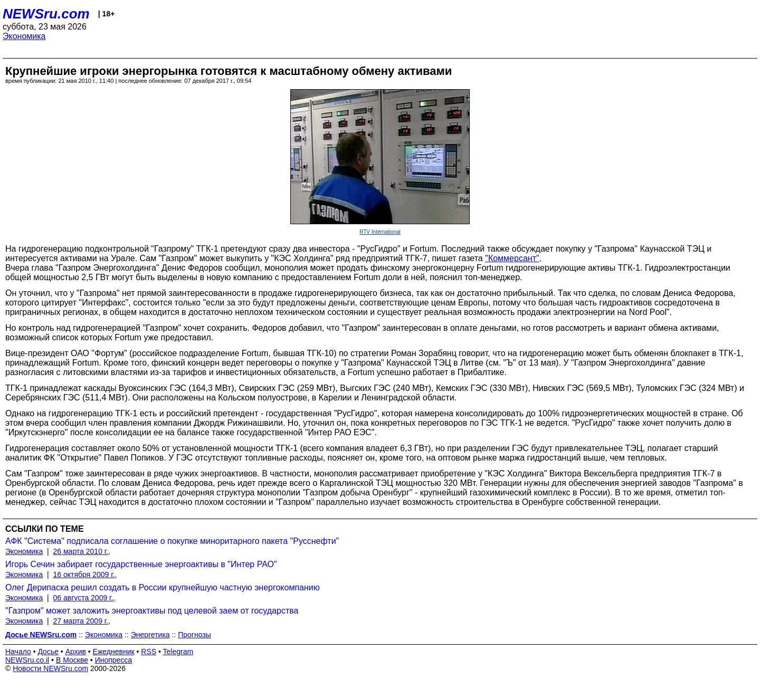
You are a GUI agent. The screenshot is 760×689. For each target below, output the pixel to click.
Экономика (24, 36)
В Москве (72, 660)
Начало (18, 651)
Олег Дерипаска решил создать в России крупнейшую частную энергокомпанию (162, 587)
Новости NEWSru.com (50, 668)
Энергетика (150, 634)
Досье (48, 651)
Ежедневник (114, 651)
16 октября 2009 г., (85, 574)
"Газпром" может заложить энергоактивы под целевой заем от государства (151, 610)
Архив (75, 651)
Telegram (178, 651)
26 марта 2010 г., (82, 551)
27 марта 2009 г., (82, 621)
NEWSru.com (46, 14)
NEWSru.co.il (27, 660)
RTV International (380, 232)
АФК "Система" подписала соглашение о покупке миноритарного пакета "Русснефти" (172, 541)
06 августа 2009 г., (84, 598)
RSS (148, 651)
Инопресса (113, 660)
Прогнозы (194, 634)
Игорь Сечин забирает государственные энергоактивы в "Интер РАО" (141, 564)
